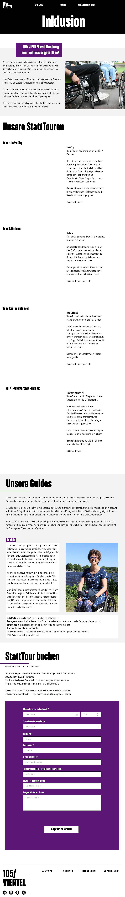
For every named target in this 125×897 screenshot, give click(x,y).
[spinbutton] (89, 714)
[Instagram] (11, 893)
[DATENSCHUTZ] (112, 871)
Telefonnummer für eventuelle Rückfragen (42, 769)
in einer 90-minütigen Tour (21, 90)
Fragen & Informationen (33, 792)
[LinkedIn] (5, 893)
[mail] (24, 893)
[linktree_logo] (17, 893)
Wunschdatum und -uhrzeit (36, 709)
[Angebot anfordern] (61, 829)
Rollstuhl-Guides (15, 83)
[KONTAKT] (47, 871)
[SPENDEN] (68, 871)
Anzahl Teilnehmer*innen (34, 781)
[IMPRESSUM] (89, 871)
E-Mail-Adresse (30, 757)
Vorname (27, 734)
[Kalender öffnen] (77, 715)
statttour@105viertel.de (50, 684)
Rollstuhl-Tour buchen (19, 107)
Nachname (27, 745)
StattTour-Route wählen (34, 721)
